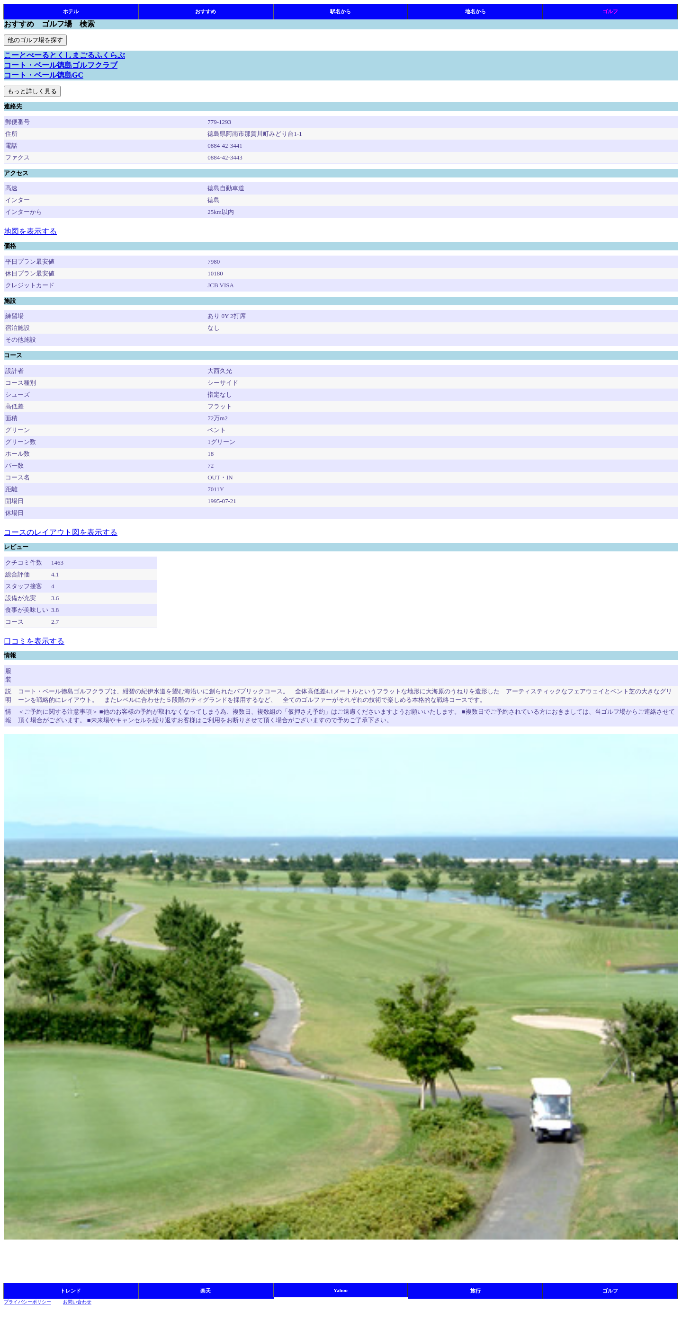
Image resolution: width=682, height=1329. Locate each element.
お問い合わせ (77, 1301)
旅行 (475, 1291)
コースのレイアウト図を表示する (60, 532)
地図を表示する (30, 231)
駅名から (340, 11)
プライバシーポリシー (27, 1301)
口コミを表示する (34, 641)
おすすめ (205, 11)
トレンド (70, 1291)
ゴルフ (610, 11)
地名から (475, 11)
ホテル (71, 11)
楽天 (205, 1291)
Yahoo (340, 1290)
